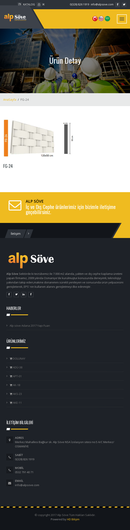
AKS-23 (17, 394)
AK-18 (16, 385)
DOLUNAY (18, 358)
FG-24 (8, 166)
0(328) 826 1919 (79, 4)
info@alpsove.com (102, 4)
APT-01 (17, 376)
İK (41, 4)
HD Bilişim (73, 519)
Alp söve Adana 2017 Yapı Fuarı (30, 326)
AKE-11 (17, 403)
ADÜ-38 (17, 367)
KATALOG (26, 4)
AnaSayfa (9, 99)
